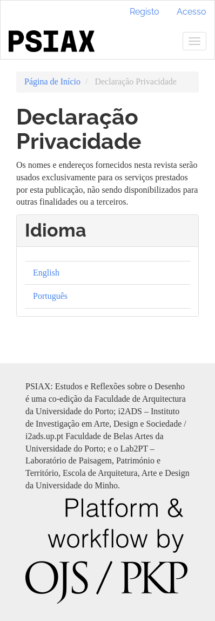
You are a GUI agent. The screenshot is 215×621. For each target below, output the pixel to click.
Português (50, 295)
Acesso (191, 11)
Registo (144, 11)
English (46, 272)
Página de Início (52, 81)
